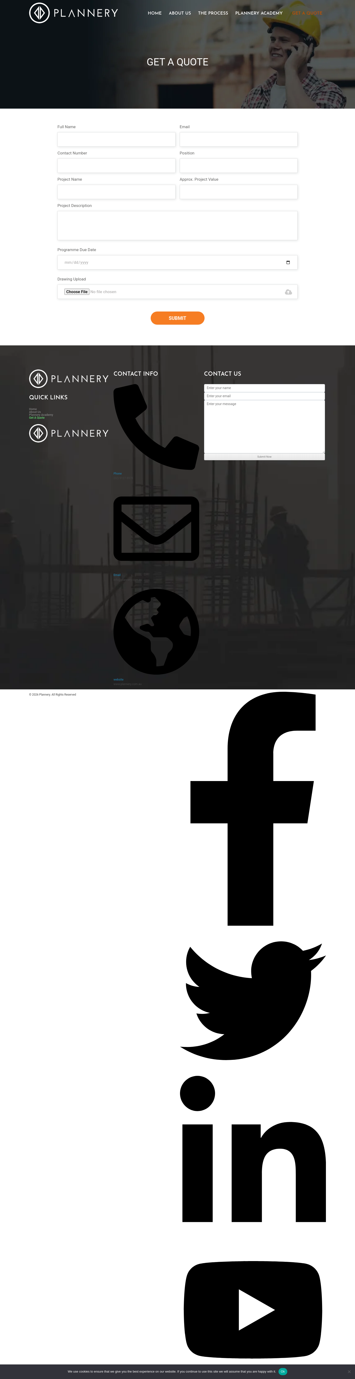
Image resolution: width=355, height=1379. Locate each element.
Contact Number (72, 153)
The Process (213, 13)
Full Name (66, 126)
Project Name (69, 179)
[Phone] (156, 469)
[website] (156, 675)
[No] (349, 1371)
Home (155, 13)
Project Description (74, 205)
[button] (260, 13)
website (118, 679)
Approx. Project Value (199, 179)
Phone (117, 473)
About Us (180, 13)
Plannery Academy (259, 13)
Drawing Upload (71, 279)
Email (185, 126)
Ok (283, 1371)
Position (187, 153)
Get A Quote (307, 13)
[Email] (156, 570)
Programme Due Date (76, 249)
